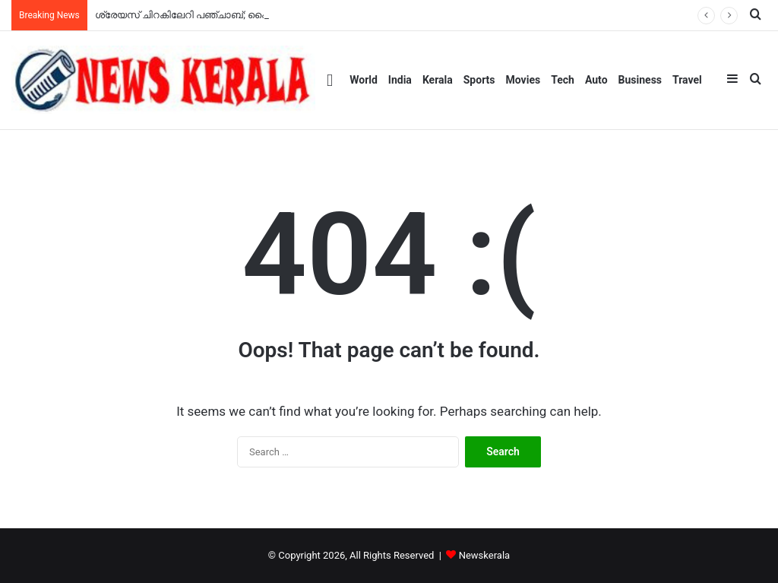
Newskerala (484, 555)
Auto (596, 80)
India (400, 80)
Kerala (437, 80)
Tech (562, 80)
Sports (479, 80)
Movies (523, 80)
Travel (687, 80)
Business (640, 80)
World (363, 80)
